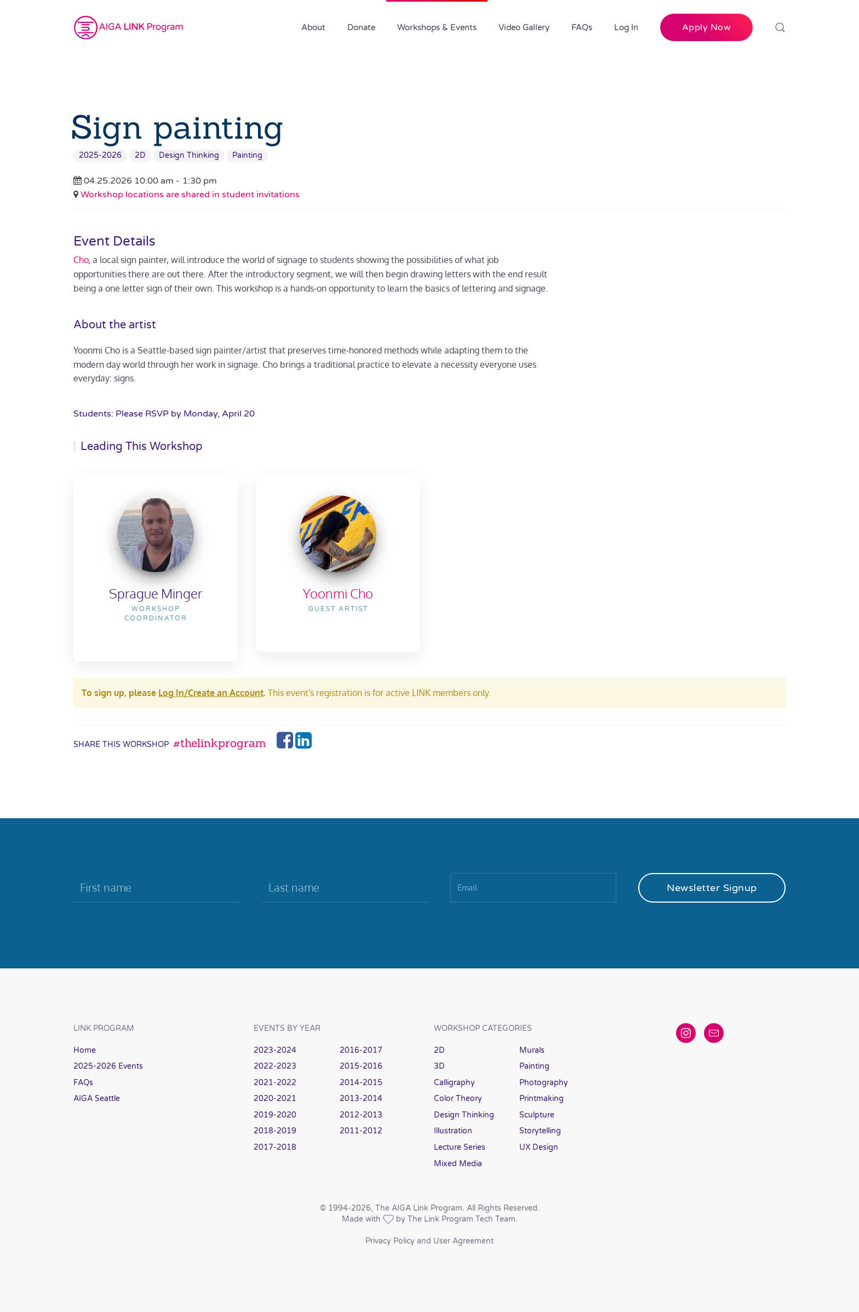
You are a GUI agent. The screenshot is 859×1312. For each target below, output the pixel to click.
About (313, 27)
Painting (247, 155)
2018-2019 (275, 1131)
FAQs (581, 27)
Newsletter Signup (712, 888)
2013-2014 (361, 1098)
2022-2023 (275, 1066)
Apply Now (706, 27)
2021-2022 (275, 1082)
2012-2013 (361, 1115)
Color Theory (458, 1098)
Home (84, 1050)
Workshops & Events (437, 27)
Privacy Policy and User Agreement (429, 1241)
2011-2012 (361, 1131)
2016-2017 (361, 1050)
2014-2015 (361, 1082)
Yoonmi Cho (338, 593)
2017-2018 (275, 1147)
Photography (543, 1082)
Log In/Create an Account (211, 692)
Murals (532, 1050)
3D (439, 1066)
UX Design (538, 1147)
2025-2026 (100, 155)
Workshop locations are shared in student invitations (190, 194)
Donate (361, 27)
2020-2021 (275, 1098)
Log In (626, 27)
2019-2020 (275, 1115)
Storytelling (540, 1131)
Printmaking (541, 1098)
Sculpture (536, 1115)
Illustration (453, 1131)
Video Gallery (524, 27)
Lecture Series (459, 1147)
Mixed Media (458, 1163)
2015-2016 (361, 1066)
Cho (80, 259)
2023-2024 (275, 1050)
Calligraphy (454, 1082)
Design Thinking (189, 155)
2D (140, 155)
